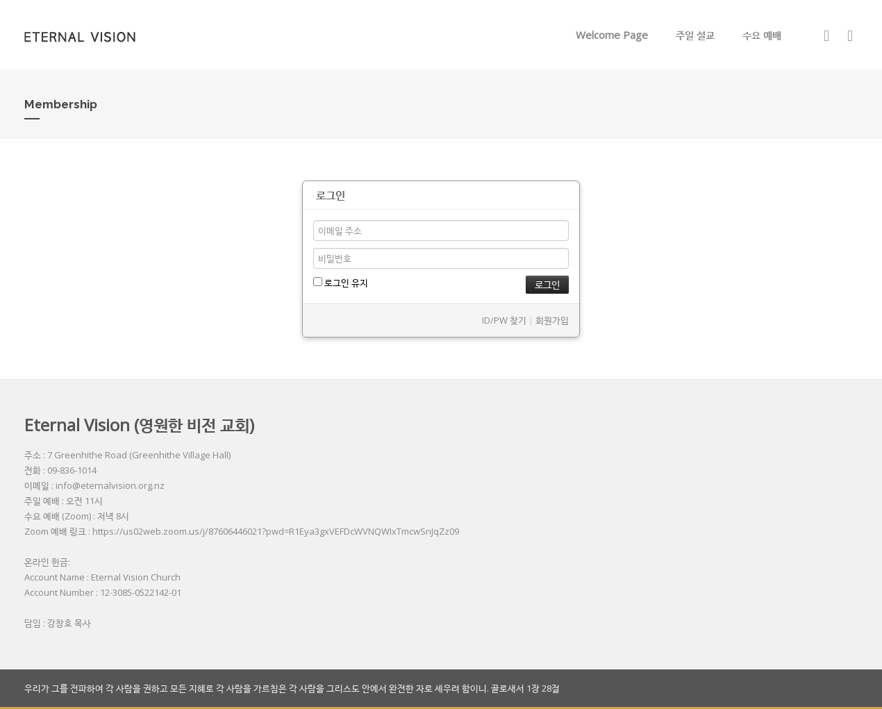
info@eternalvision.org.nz (110, 485)
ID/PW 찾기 (504, 320)
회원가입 (552, 320)
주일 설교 (695, 35)
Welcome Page (612, 35)
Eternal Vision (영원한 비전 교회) (139, 424)
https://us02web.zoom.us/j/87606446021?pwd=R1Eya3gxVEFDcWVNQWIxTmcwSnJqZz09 (275, 531)
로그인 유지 (340, 282)
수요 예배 (761, 35)
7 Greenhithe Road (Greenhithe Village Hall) (139, 455)
